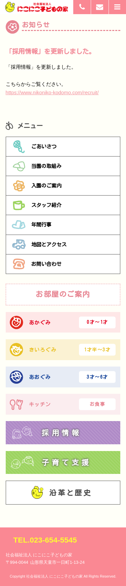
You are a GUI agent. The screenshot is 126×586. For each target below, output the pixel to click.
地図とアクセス (39, 244)
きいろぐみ (63, 349)
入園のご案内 (36, 185)
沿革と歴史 (61, 492)
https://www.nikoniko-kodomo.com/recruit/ (52, 92)
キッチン (63, 404)
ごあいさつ (34, 146)
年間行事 (31, 224)
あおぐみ (63, 377)
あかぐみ (63, 322)
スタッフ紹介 (36, 205)
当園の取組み (36, 166)
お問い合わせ (36, 263)
